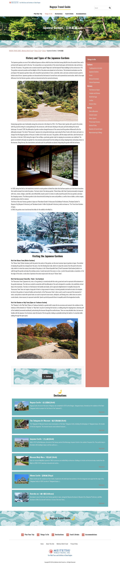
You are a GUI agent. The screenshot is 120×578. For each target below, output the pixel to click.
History (89, 86)
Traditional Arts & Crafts (95, 68)
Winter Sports (92, 118)
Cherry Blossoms (93, 111)
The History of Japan (94, 90)
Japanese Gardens (94, 72)
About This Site (50, 544)
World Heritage (93, 97)
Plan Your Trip (38, 14)
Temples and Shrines (94, 93)
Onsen (90, 75)
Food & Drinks (69, 14)
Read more (101, 412)
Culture (47, 376)
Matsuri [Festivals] (94, 79)
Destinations (59, 14)
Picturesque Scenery (94, 122)
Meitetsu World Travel (62, 544)
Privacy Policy (74, 544)
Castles (91, 100)
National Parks (93, 125)
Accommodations (81, 15)
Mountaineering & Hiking (95, 132)
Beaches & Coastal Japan (95, 129)
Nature (89, 107)
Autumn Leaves (93, 115)
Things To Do (48, 14)
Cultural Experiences (94, 82)
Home (42, 544)
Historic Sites (92, 104)
